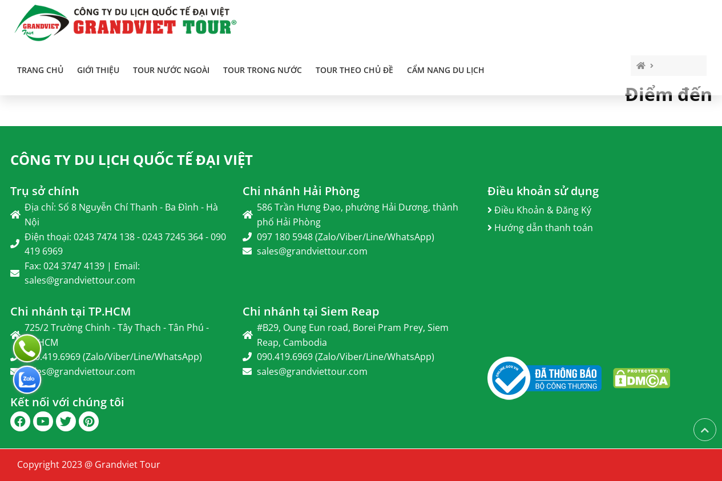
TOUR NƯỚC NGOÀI (171, 69)
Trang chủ (40, 69)
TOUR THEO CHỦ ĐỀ (354, 69)
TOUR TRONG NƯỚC (262, 69)
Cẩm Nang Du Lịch (446, 69)
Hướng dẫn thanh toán (540, 227)
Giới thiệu (98, 69)
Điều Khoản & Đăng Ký (539, 210)
